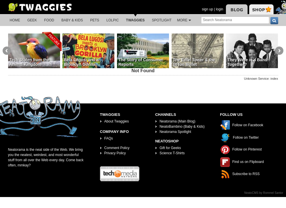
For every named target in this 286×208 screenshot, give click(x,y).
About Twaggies (116, 121)
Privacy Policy (115, 153)
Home (15, 20)
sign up (207, 9)
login (219, 9)
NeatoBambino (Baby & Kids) (182, 127)
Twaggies (135, 20)
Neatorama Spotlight (175, 132)
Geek (32, 20)
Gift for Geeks (170, 148)
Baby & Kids (72, 20)
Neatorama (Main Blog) (177, 121)
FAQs (108, 138)
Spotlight (162, 20)
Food (49, 20)
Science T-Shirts (172, 153)
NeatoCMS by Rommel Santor (263, 192)
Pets (94, 20)
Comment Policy (116, 148)
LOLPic (112, 20)
